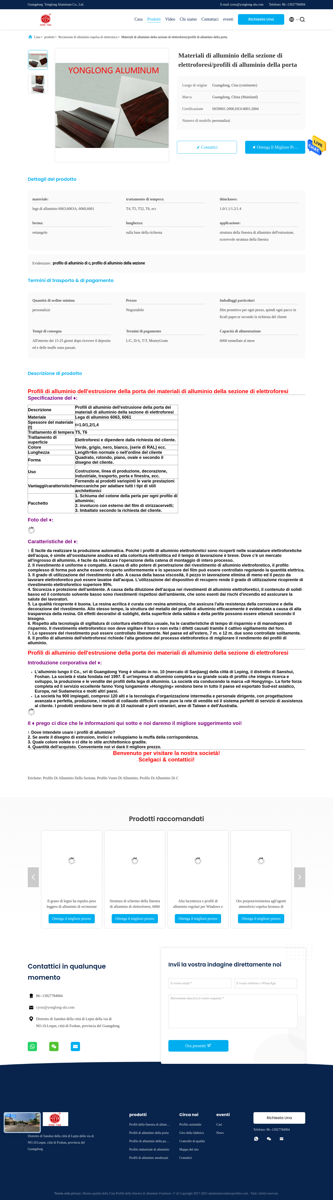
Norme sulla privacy (67, 1193)
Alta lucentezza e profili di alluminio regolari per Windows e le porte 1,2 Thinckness (198, 906)
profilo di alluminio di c (159, 778)
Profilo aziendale (190, 1124)
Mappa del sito (189, 1149)
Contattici (209, 147)
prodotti (49, 37)
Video (170, 19)
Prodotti (154, 19)
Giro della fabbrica (191, 1133)
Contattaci (210, 19)
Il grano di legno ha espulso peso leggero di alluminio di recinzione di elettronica (72, 906)
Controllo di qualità (192, 1141)
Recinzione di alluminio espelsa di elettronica (87, 37)
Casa (139, 19)
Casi (219, 1124)
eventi (228, 19)
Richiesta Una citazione (261, 21)
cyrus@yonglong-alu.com (55, 1007)
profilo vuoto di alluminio (117, 778)
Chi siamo (188, 19)
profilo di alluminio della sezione (69, 778)
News (220, 1133)
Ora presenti (198, 1045)
